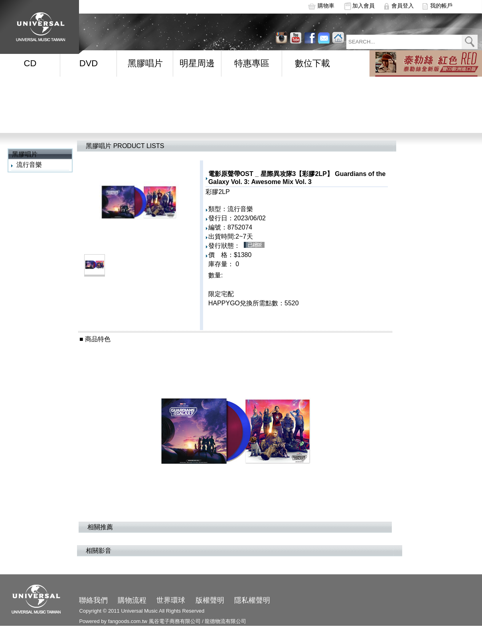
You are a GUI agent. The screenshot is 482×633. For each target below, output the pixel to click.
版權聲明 (210, 600)
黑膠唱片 (145, 63)
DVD (88, 63)
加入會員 (363, 5)
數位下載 (312, 63)
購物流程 (132, 600)
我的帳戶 (441, 5)
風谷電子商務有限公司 (175, 621)
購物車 (326, 5)
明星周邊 (197, 63)
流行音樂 (29, 164)
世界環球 (170, 600)
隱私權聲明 (252, 600)
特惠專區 (251, 63)
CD (30, 63)
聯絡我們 (93, 600)
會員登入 (402, 5)
